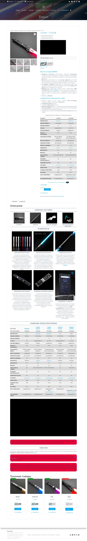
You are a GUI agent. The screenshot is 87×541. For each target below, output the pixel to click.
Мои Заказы (44, 534)
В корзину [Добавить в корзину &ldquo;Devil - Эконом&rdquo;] (52, 508)
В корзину (47, 189)
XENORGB (58, 120)
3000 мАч (58, 147)
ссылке (34, 452)
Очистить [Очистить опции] (42, 68)
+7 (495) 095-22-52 (20, 1)
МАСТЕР (38, 328)
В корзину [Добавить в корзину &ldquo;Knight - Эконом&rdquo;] (18, 508)
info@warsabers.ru (29, 1)
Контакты (53, 10)
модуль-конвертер (71, 176)
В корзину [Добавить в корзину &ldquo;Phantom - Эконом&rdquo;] (35, 508)
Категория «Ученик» (35, 30)
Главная (18, 10)
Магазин (24, 10)
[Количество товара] (42, 189)
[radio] (43, 64)
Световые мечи (22, 30)
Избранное (64, 10)
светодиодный (70, 165)
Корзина (58, 534)
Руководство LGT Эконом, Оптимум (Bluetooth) (56, 182)
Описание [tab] (14, 201)
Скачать (67, 182)
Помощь (31, 10)
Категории (28, 30)
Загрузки (38, 10)
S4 (26, 333)
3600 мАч (71, 147)
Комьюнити (11, 1)
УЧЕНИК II (60, 327)
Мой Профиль (51, 534)
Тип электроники (44, 58)
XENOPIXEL (70, 120)
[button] (35, 34)
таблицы (65, 265)
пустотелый (58, 165)
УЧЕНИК (38, 327)
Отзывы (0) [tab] (22, 201)
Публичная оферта (36, 534)
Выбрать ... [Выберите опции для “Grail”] (69, 509)
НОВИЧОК (26, 328)
